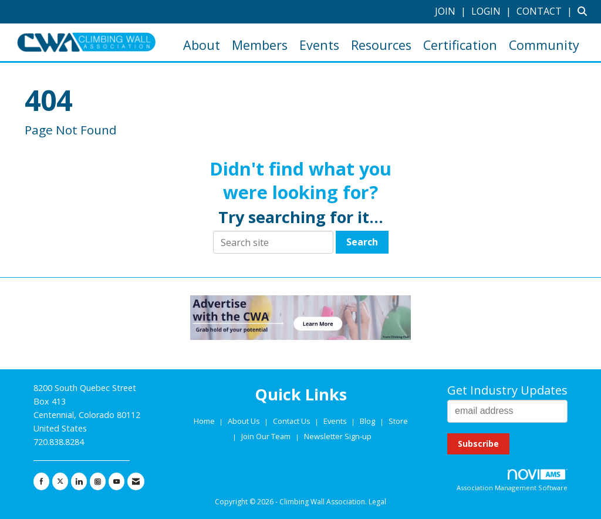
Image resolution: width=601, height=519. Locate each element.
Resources (381, 44)
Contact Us (292, 421)
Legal (377, 502)
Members (260, 44)
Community (544, 44)
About (201, 44)
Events (319, 44)
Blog (367, 421)
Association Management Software (512, 480)
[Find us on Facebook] (41, 481)
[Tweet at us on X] (60, 481)
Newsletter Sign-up (338, 436)
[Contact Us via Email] (135, 481)
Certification (460, 44)
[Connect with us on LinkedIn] (79, 481)
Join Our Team (266, 436)
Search (362, 241)
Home (205, 421)
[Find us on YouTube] (116, 481)
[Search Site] (585, 11)
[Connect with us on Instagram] (98, 481)
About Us (245, 421)
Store (398, 421)
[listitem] (452, 11)
